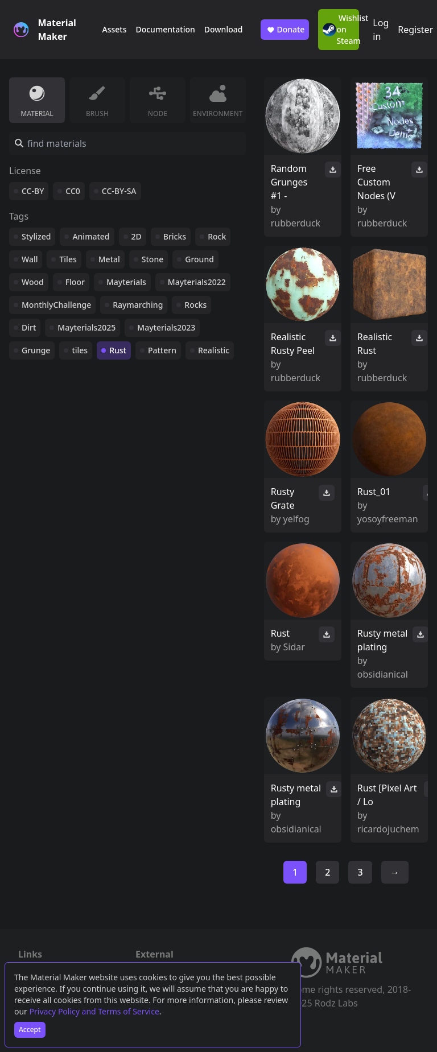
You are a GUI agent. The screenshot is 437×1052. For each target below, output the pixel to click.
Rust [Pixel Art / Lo (387, 795)
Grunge (36, 350)
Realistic (213, 350)
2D (136, 236)
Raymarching (138, 304)
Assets (114, 29)
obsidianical (382, 674)
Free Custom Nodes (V (376, 182)
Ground (199, 259)
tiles (80, 350)
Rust (117, 350)
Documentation (165, 29)
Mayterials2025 (86, 327)
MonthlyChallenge (56, 304)
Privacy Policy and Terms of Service (94, 1011)
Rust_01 (374, 491)
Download (223, 29)
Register (415, 29)
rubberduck (295, 223)
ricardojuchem (388, 829)
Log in (381, 29)
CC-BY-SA (119, 190)
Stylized (36, 236)
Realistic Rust (374, 344)
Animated (90, 236)
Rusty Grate (283, 498)
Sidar (294, 647)
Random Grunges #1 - (289, 182)
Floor (75, 282)
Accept (30, 1029)
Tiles (67, 259)
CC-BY (33, 190)
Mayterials (126, 282)
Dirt (29, 327)
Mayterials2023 (166, 327)
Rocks (195, 304)
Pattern (162, 350)
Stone (152, 259)
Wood (33, 282)
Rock (217, 236)
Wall (30, 259)
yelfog (296, 519)
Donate (284, 29)
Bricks (174, 236)
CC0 (72, 190)
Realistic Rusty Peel (293, 344)
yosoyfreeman (387, 519)
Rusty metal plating (382, 640)
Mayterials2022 (197, 282)
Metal (109, 259)
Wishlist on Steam (341, 29)
